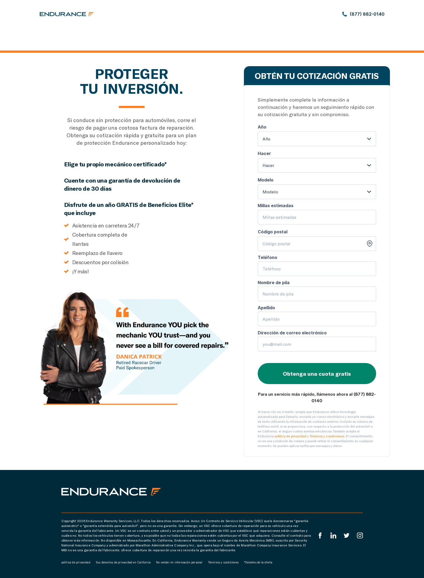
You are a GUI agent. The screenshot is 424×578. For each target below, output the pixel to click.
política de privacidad (290, 436)
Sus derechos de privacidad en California (123, 562)
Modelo (270, 191)
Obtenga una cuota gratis (317, 373)
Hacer (268, 165)
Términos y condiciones (326, 436)
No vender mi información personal (179, 562)
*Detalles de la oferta (258, 562)
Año (266, 138)
